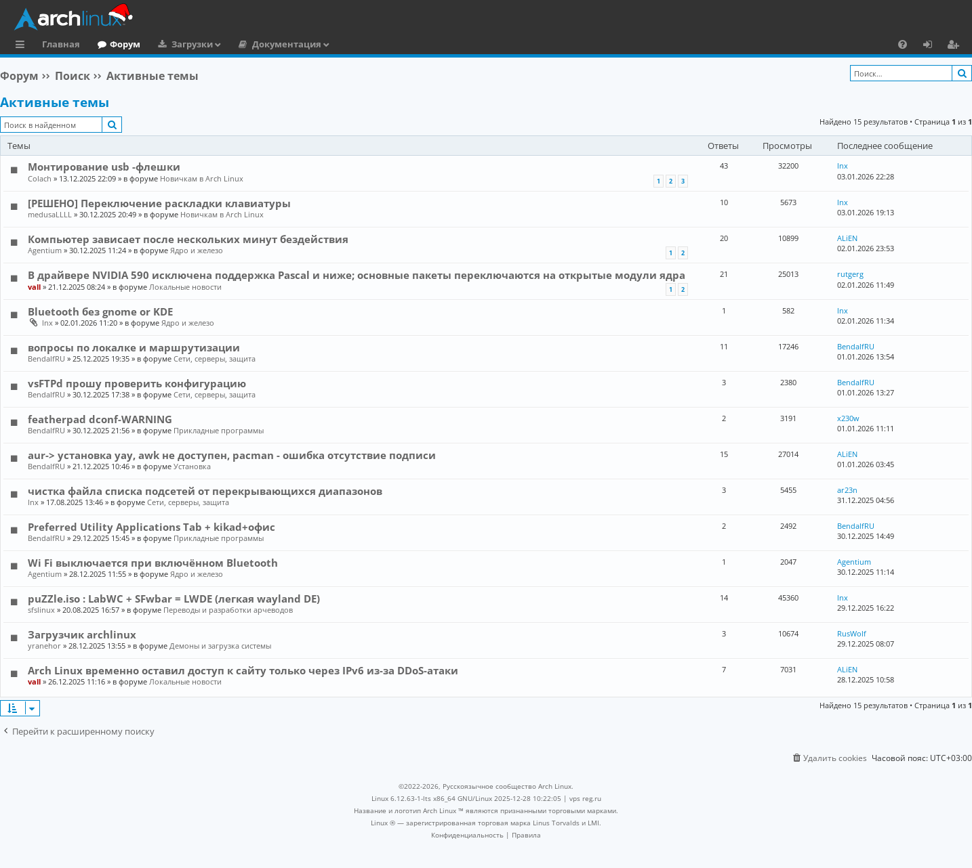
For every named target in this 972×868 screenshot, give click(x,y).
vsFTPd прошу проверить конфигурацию (137, 383)
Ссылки (23, 46)
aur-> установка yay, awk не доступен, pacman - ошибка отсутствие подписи (232, 455)
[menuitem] (902, 44)
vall (34, 287)
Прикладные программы (219, 430)
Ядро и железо (196, 250)
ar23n (847, 490)
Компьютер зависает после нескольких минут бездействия (188, 239)
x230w (848, 418)
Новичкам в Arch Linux (201, 178)
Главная (61, 44)
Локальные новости (185, 287)
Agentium (45, 250)
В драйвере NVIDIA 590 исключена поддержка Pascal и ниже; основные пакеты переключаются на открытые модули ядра (356, 275)
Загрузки (192, 44)
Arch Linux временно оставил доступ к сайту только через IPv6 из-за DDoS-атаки (243, 670)
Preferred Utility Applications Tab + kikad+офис (151, 527)
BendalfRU (46, 358)
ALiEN (847, 238)
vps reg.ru (585, 798)
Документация (286, 44)
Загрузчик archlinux (82, 634)
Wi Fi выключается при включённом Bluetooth (153, 562)
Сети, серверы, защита (215, 358)
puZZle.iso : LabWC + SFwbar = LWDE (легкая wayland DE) (174, 598)
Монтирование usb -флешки (104, 166)
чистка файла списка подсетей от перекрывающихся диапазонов (205, 491)
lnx (842, 165)
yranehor (44, 646)
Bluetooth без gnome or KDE (100, 311)
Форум (125, 44)
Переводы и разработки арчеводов (228, 610)
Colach (40, 178)
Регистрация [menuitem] (955, 46)
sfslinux (41, 610)
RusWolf (851, 633)
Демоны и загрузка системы (220, 646)
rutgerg (850, 274)
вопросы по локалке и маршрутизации (134, 347)
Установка (192, 466)
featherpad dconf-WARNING (100, 419)
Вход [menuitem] (932, 46)
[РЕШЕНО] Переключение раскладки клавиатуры (159, 203)
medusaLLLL (50, 214)
